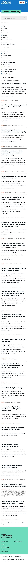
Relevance (9, 80)
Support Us (16, 539)
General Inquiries (4, 551)
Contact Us (3, 549)
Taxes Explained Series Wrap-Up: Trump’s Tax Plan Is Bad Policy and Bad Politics (13, 316)
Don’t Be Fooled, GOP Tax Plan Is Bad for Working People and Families (13, 269)
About (2, 539)
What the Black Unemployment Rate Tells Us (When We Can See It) (13, 177)
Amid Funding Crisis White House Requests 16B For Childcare (11, 466)
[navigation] (26, 2)
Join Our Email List (17, 542)
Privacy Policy (4, 545)
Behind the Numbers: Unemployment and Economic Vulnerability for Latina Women (14, 107)
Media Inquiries (4, 552)
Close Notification (25, 558)
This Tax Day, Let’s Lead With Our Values (13, 84)
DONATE (22, 2)
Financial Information (18, 541)
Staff (2, 542)
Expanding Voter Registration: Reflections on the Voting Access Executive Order (11, 409)
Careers (2, 544)
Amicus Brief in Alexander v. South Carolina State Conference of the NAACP (13, 485)
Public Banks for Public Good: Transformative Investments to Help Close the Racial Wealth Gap (12, 365)
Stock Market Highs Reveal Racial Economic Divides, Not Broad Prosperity (13, 131)
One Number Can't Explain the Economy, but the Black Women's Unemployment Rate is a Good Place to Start (13, 224)
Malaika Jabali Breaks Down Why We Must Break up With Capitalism (12, 428)
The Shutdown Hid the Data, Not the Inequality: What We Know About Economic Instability (12, 153)
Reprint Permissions (5, 547)
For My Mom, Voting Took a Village (12, 388)
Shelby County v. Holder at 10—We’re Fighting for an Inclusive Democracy (12, 502)
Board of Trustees (4, 541)
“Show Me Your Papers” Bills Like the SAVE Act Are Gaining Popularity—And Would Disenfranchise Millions (12, 293)
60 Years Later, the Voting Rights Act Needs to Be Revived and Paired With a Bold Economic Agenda (13, 245)
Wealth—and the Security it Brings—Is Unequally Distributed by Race (12, 198)
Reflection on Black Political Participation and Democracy (10, 445)
